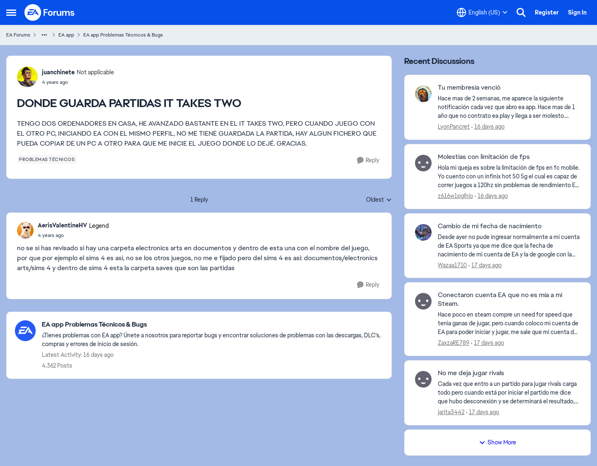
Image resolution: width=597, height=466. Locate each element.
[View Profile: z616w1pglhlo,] (423, 163)
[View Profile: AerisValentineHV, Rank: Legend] (25, 230)
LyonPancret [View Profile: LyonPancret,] (454, 126)
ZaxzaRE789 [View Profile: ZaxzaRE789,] (453, 342)
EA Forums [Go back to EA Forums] (18, 35)
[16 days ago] (488, 126)
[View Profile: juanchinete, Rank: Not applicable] (27, 76)
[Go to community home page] (49, 12)
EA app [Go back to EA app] (66, 35)
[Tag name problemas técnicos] (47, 159)
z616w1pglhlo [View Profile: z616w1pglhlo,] (455, 196)
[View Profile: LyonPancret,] (423, 93)
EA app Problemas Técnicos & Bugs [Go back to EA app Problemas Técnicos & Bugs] (123, 35)
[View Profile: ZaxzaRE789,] (423, 301)
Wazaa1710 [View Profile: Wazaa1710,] (452, 264)
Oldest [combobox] (379, 200)
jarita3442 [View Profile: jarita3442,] (451, 412)
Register (547, 12)
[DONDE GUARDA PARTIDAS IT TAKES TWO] (73, 235)
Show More (497, 442)
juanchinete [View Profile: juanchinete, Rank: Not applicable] (58, 72)
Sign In (577, 12)
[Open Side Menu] (11, 12)
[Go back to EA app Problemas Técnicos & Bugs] (212, 324)
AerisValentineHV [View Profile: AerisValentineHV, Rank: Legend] (62, 225)
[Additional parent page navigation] (44, 35)
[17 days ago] (485, 265)
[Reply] (368, 160)
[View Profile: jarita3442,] (423, 379)
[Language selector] (482, 12)
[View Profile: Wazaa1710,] (423, 232)
